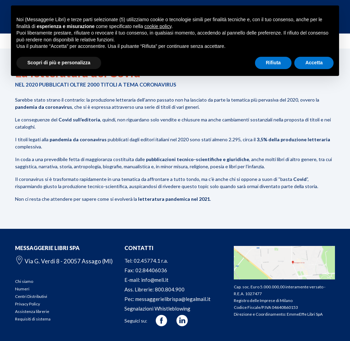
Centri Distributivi (31, 296)
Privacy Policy (27, 303)
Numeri (22, 288)
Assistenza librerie (32, 311)
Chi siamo (24, 281)
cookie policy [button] (157, 26)
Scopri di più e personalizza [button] (58, 62)
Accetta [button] (314, 62)
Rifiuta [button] (273, 62)
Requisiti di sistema (33, 319)
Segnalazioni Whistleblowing (157, 308)
